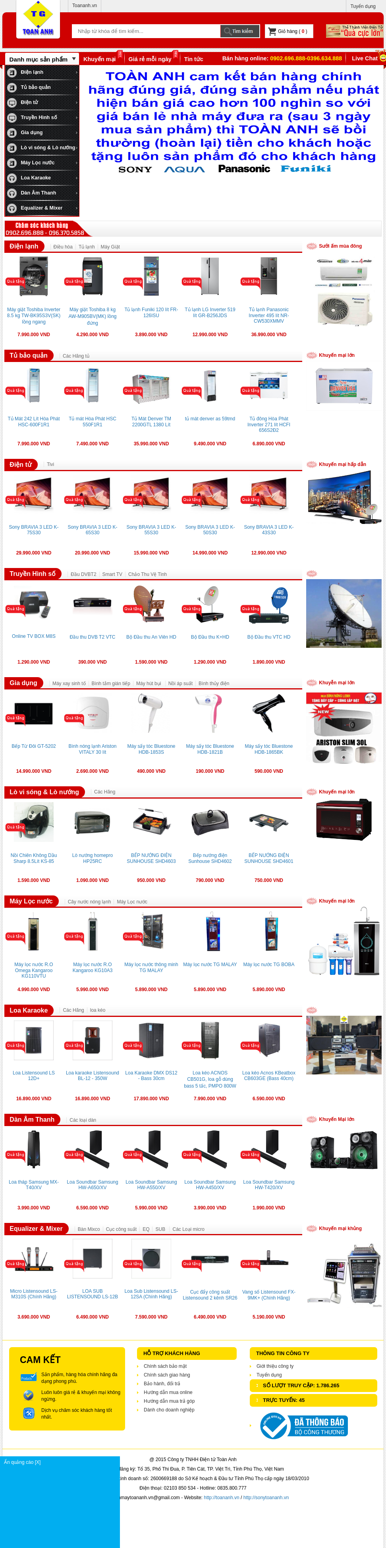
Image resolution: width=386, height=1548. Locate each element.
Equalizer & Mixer (34, 208)
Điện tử (22, 103)
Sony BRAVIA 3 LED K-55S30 (151, 529)
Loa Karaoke (29, 178)
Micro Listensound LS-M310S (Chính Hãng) (33, 1294)
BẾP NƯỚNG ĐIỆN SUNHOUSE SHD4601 (268, 858)
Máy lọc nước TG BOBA (268, 964)
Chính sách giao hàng (167, 1375)
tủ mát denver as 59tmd (210, 419)
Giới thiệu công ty (275, 1366)
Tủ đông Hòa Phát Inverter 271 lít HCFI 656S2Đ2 (268, 424)
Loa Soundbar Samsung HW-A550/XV (151, 1184)
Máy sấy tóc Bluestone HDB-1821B (210, 749)
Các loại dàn (82, 1120)
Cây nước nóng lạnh (89, 902)
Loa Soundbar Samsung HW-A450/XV (209, 1184)
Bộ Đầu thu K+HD (210, 637)
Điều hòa (63, 247)
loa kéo (98, 1010)
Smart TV (112, 574)
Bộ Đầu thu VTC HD (269, 637)
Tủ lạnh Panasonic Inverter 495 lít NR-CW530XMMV (269, 315)
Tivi (50, 464)
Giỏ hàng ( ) (287, 31)
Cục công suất (121, 1229)
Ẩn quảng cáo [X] (62, 1462)
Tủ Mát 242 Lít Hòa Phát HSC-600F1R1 (34, 421)
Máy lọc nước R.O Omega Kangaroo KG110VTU (33, 970)
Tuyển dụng (363, 6)
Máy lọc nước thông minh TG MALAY (151, 967)
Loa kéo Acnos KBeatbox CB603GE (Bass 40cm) (268, 1075)
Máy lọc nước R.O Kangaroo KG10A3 (93, 967)
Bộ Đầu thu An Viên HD (151, 637)
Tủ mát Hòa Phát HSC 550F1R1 (92, 421)
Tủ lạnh (87, 247)
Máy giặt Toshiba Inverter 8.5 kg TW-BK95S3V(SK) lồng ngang (33, 316)
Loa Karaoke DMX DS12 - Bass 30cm (151, 1075)
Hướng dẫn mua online (168, 1392)
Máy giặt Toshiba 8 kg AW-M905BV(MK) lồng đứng (92, 316)
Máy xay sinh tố (69, 683)
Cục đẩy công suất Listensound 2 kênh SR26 (210, 1295)
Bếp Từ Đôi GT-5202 (34, 746)
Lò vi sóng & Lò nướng (41, 148)
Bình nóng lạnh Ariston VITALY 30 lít (92, 749)
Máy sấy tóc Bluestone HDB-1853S (151, 749)
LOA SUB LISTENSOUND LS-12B (92, 1294)
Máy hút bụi (149, 683)
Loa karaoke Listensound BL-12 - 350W (92, 1075)
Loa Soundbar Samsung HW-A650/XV (92, 1184)
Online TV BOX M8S (34, 636)
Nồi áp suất (180, 683)
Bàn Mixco (89, 1229)
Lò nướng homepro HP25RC (92, 858)
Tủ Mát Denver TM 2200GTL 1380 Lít (151, 421)
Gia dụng (24, 133)
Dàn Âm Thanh (31, 193)
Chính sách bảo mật (165, 1366)
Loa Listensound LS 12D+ (34, 1075)
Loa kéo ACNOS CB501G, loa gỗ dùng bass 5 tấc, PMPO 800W (210, 1079)
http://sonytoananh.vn (266, 1497)
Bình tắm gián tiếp (111, 683)
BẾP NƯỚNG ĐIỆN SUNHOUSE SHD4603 (151, 858)
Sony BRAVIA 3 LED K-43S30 (268, 529)
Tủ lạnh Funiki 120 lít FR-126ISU (151, 312)
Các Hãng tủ (76, 356)
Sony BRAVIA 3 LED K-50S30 (210, 529)
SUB (160, 1229)
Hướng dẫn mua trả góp (169, 1401)
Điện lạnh (25, 72)
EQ (146, 1229)
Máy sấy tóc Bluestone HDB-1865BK (269, 749)
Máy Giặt (110, 247)
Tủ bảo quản (29, 87)
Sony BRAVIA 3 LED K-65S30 (92, 529)
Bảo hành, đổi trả (162, 1383)
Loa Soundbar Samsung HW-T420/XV (268, 1184)
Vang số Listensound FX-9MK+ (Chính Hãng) (268, 1295)
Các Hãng (104, 792)
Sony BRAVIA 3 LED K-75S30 (33, 529)
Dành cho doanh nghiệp (169, 1410)
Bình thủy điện (214, 683)
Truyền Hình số (32, 118)
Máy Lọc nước (30, 163)
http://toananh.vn (221, 1497)
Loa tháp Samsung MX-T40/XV (34, 1184)
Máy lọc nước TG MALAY (210, 964)
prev (94, 133)
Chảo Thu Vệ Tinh (147, 574)
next (371, 133)
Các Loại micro (188, 1229)
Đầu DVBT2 (83, 574)
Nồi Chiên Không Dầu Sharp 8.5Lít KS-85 (34, 858)
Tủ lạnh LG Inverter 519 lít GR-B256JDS (210, 312)
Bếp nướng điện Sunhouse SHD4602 (210, 858)
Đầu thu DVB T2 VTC (93, 637)
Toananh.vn (84, 5)
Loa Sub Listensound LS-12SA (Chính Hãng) (151, 1294)
